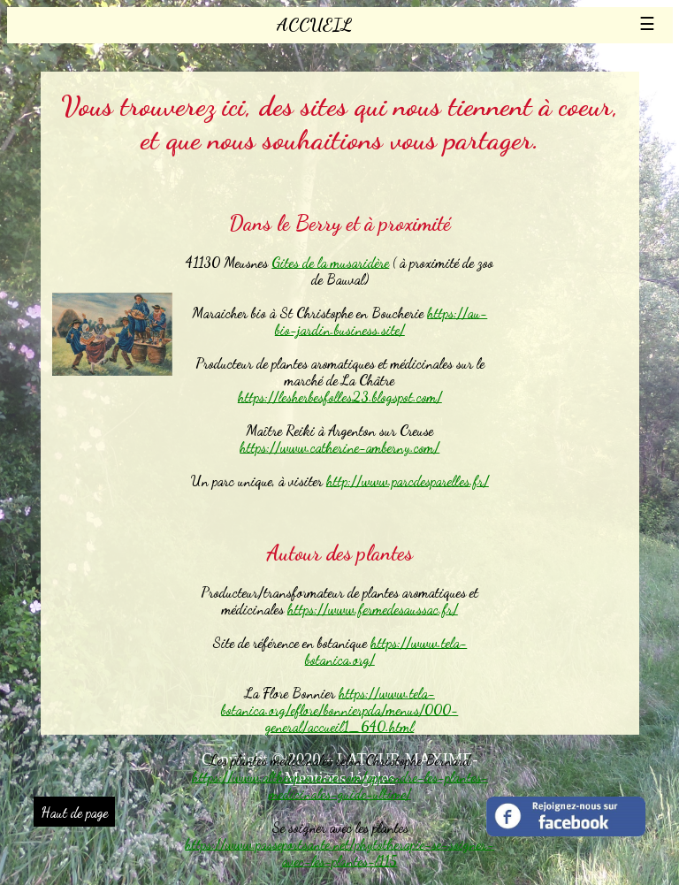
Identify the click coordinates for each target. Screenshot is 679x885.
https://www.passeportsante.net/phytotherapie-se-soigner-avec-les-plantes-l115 (339, 852)
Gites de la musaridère (330, 262)
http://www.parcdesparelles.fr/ (407, 480)
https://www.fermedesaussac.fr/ (372, 608)
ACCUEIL (314, 24)
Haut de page (74, 812)
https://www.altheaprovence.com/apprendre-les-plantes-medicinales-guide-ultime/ (340, 785)
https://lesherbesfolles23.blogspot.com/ (340, 396)
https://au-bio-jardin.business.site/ (381, 321)
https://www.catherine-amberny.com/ (339, 447)
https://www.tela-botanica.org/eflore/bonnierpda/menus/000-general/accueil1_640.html (339, 709)
